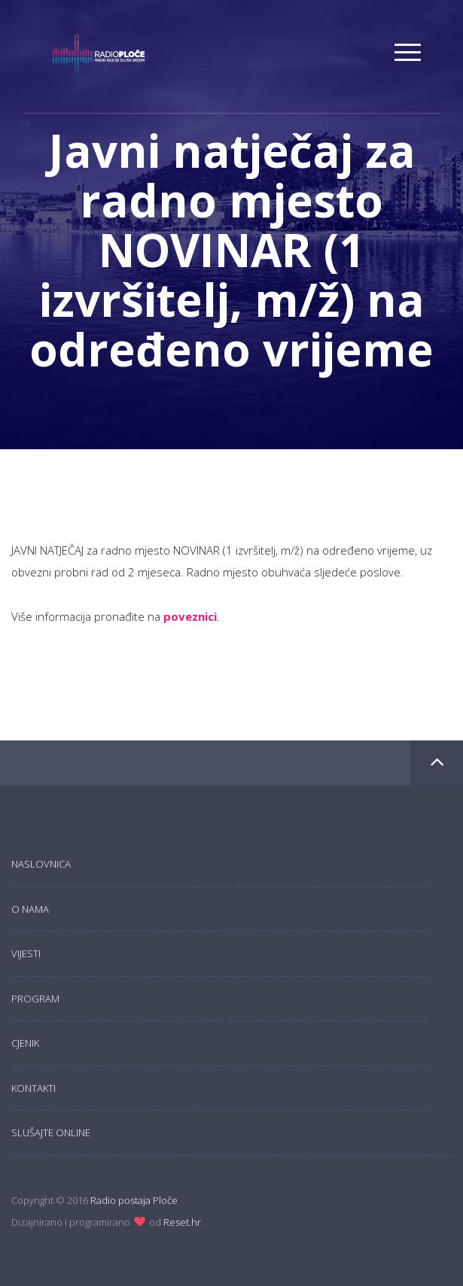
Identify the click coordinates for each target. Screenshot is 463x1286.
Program (35, 998)
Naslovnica (41, 864)
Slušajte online (50, 1132)
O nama (30, 909)
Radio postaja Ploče (134, 1200)
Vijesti (26, 953)
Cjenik (25, 1043)
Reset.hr (182, 1222)
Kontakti (33, 1088)
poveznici (190, 616)
